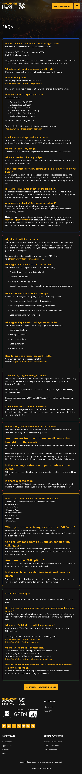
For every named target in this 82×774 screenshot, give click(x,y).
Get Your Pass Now (62, 6)
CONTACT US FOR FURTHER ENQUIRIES (41, 687)
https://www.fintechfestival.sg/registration (23, 83)
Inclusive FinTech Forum (53, 742)
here (65, 63)
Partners (5, 750)
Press (4, 753)
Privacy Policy (36, 768)
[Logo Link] (4, 726)
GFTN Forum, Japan (51, 746)
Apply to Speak (7, 746)
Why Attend (48, 707)
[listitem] (41, 762)
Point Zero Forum (50, 750)
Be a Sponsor (7, 742)
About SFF (48, 711)
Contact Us (47, 768)
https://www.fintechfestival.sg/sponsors (26, 259)
